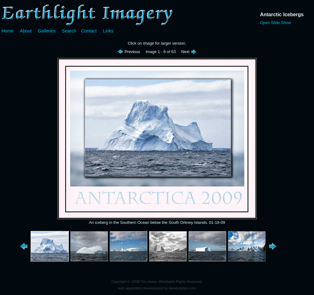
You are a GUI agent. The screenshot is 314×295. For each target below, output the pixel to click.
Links (108, 30)
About (26, 30)
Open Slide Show (275, 22)
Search (69, 30)
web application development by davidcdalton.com (157, 288)
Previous (129, 51)
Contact (89, 30)
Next (189, 51)
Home (7, 30)
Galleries (47, 30)
